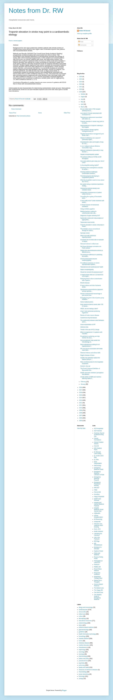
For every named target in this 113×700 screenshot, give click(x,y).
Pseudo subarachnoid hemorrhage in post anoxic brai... (91, 294)
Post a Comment (16, 109)
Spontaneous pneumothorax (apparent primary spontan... (91, 290)
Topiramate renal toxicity (87, 222)
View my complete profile (84, 33)
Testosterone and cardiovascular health (91, 267)
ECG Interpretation (98, 462)
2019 (80, 92)
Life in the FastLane (97, 538)
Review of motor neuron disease (89, 315)
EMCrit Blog (97, 465)
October (83, 94)
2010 (80, 408)
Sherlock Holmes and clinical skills (90, 353)
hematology (82, 636)
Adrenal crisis (84, 327)
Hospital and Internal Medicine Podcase (99, 504)
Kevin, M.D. (97, 529)
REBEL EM (97, 567)
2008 (80, 413)
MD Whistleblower (98, 544)
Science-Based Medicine (98, 584)
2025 (80, 76)
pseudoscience (83, 661)
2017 (80, 390)
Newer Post (12, 113)
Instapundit (97, 521)
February (83, 381)
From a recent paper (15, 40)
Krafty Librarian (98, 531)
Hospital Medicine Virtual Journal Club (98, 509)
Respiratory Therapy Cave (98, 577)
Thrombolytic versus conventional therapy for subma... (90, 229)
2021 (80, 87)
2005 (80, 420)
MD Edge (97, 541)
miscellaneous (83, 647)
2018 (80, 387)
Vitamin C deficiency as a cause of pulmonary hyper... (90, 138)
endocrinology (83, 623)
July (82, 99)
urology (81, 678)
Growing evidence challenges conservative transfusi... (88, 172)
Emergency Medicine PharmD (97, 478)
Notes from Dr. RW (36, 10)
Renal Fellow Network (98, 569)
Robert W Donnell (84, 31)
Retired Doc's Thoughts (98, 581)
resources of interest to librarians (88, 669)
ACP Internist (98, 431)
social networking (84, 674)
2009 (80, 410)
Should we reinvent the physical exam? (91, 272)
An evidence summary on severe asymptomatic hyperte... (89, 263)
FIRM (95, 490)
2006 (80, 418)
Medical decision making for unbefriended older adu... (88, 212)
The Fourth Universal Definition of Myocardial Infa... (90, 369)
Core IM (96, 446)
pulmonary (82, 665)
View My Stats (81, 428)
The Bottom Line (99, 588)
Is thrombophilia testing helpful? (89, 165)
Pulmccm (96, 564)
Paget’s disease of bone (87, 355)
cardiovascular (83, 609)
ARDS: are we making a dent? (89, 308)
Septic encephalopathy (87, 269)
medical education (84, 645)
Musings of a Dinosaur (97, 548)
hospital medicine (84, 638)
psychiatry (82, 663)
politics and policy (84, 658)
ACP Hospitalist (98, 428)
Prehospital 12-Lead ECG (98, 561)
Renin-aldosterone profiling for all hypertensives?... (90, 345)
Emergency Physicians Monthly (97, 484)
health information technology (87, 634)
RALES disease (85, 283)
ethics (80, 625)
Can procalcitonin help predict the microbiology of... (90, 341)
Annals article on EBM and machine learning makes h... (90, 377)
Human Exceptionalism (98, 516)
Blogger (64, 690)
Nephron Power (98, 551)
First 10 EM (97, 492)
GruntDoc (97, 494)
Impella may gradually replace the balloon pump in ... (90, 358)
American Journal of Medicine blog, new (99, 434)
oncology (81, 654)
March (83, 107)
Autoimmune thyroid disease (88, 318)
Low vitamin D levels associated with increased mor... (91, 113)
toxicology (82, 676)
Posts (80, 41)
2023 (80, 81)
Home (40, 113)
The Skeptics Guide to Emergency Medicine (98, 597)
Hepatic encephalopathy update (89, 154)
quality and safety (84, 667)
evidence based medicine (86, 627)
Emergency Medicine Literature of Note (99, 473)
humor (80, 641)
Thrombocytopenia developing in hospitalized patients (89, 176)
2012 (80, 402)
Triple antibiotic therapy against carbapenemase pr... (89, 130)
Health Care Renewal (97, 499)
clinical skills (82, 612)
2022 (80, 84)
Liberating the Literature (98, 534)
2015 (80, 395)
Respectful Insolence (97, 573)
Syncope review (85, 233)
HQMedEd (97, 513)
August (83, 96)
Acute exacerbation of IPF (87, 324)
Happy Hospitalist (99, 496)
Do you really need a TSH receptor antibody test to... (90, 109)
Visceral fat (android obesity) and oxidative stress (89, 189)
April (82, 104)
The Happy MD (98, 590)
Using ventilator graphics (87, 209)
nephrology (82, 649)
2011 (80, 405)
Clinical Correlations (97, 439)
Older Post (67, 113)
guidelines (82, 632)
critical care (82, 614)
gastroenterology (83, 629)
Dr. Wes (96, 459)
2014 (80, 397)
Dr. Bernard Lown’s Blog (97, 452)
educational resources (85, 620)
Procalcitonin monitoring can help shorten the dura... (90, 337)
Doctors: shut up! (85, 366)
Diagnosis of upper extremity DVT (90, 215)
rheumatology (83, 672)
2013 (80, 400)
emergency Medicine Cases (98, 468)
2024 (80, 79)
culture (81, 616)
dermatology (82, 618)
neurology (82, 652)
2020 (80, 89)
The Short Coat (98, 592)
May (82, 102)
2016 (80, 392)
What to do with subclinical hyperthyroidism (88, 236)
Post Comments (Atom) (23, 116)
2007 (80, 415)
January (83, 384)
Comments (82, 45)
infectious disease (84, 643)
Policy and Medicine (97, 554)
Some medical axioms (86, 302)
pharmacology (83, 656)
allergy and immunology (86, 607)
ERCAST (96, 487)
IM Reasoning (98, 519)
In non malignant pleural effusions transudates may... (90, 146)
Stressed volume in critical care (89, 244)
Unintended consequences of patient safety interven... (91, 193)
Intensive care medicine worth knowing (98, 525)
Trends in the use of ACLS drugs (89, 329)
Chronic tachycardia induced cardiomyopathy (88, 259)
